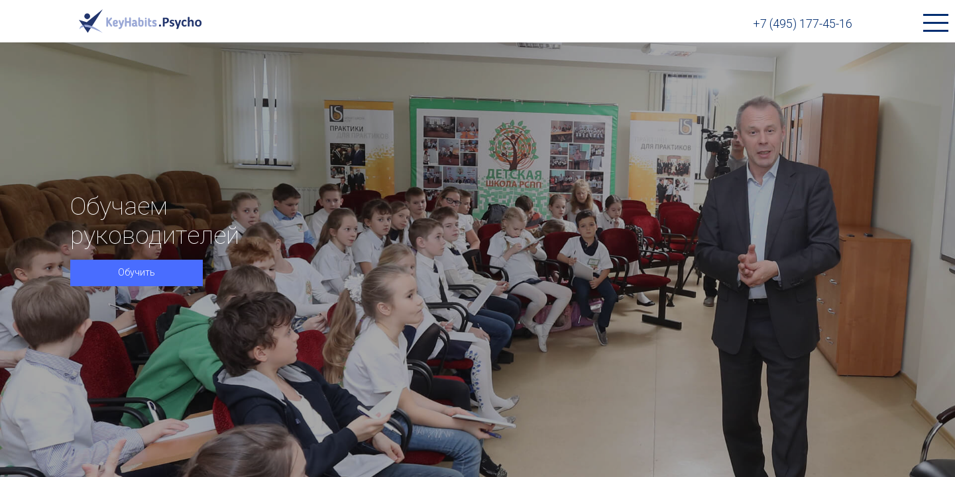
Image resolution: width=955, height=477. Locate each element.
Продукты (392, 23)
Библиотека (495, 23)
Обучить (136, 291)
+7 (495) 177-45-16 (835, 23)
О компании (603, 23)
